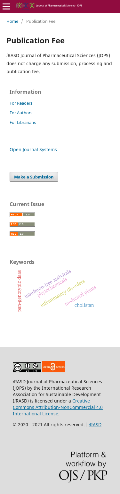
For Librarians (23, 122)
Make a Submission (34, 177)
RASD (95, 424)
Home (12, 21)
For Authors (21, 113)
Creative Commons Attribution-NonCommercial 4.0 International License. (58, 407)
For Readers (21, 103)
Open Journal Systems (33, 149)
